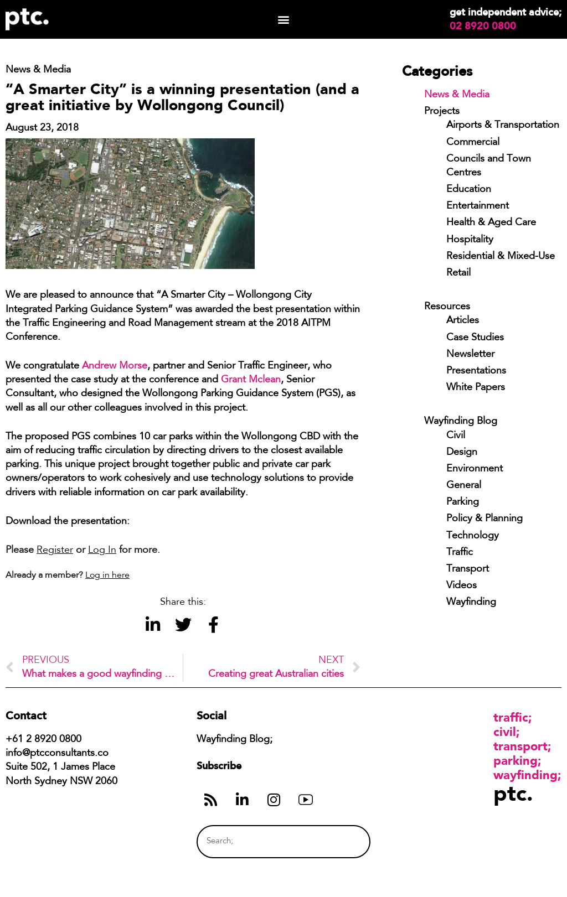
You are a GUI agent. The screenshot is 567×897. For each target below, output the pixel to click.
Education (468, 190)
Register (55, 551)
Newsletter (470, 355)
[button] (283, 20)
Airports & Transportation (502, 126)
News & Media (456, 95)
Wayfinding (471, 603)
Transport (467, 569)
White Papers (475, 388)
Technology (472, 536)
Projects (442, 112)
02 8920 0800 (483, 26)
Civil (455, 436)
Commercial (472, 143)
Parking (462, 502)
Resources (447, 307)
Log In (102, 551)
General (463, 486)
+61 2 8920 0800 (43, 740)
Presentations (476, 371)
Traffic (459, 553)
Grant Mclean (251, 380)
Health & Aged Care (491, 223)
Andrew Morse (114, 366)
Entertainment (477, 206)
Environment (474, 469)
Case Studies (475, 338)
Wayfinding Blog (460, 422)
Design (461, 453)
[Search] (341, 841)
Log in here (107, 575)
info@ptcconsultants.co (57, 754)
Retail (458, 273)
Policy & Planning (484, 519)
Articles (462, 321)
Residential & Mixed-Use (500, 257)
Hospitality (469, 240)
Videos (461, 586)
